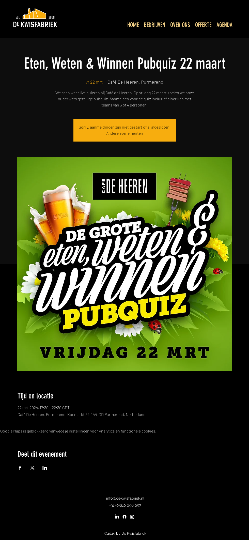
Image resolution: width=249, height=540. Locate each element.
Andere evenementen (124, 133)
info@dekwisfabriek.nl (125, 498)
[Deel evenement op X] (32, 468)
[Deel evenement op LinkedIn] (44, 468)
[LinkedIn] (116, 516)
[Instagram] (132, 516)
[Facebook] (124, 516)
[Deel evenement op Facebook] (20, 468)
